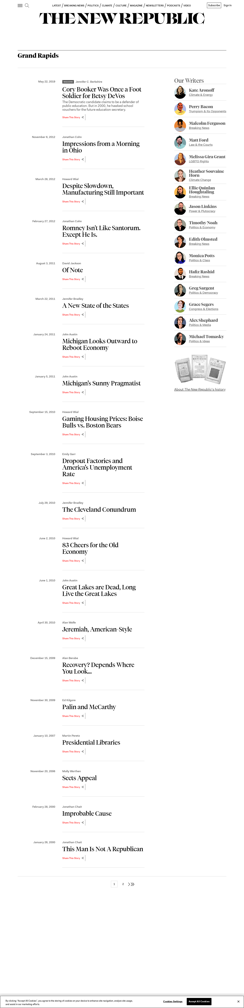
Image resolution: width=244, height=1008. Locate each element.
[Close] (238, 1001)
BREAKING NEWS (74, 5)
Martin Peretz (71, 736)
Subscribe (214, 5)
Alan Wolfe (69, 622)
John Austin (69, 334)
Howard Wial (70, 179)
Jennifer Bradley (72, 299)
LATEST (56, 5)
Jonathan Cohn (72, 137)
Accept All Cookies (199, 1001)
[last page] (132, 884)
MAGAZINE (136, 5)
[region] (122, 1002)
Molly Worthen (71, 771)
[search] (27, 5)
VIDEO (187, 5)
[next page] (129, 884)
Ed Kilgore (69, 700)
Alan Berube (70, 658)
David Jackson (71, 263)
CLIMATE (107, 5)
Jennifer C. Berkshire (89, 82)
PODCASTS (173, 5)
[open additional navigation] (20, 5)
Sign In (228, 5)
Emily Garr (69, 454)
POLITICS (93, 5)
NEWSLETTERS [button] (155, 5)
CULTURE (121, 5)
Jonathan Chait (72, 807)
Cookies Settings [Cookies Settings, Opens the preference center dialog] (172, 1001)
